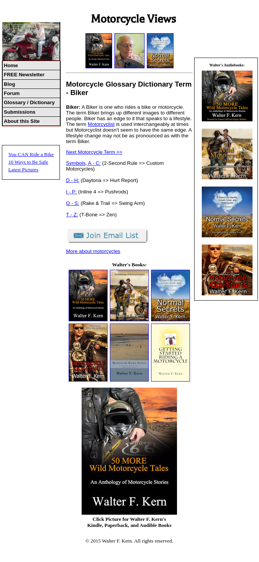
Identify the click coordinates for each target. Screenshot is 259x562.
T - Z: (72, 214)
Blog (9, 84)
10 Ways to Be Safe (28, 162)
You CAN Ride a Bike (31, 154)
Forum (11, 93)
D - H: (72, 180)
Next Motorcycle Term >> (94, 152)
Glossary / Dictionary (29, 102)
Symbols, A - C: (83, 163)
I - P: (71, 192)
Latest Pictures (23, 169)
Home (11, 65)
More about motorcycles (93, 251)
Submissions (19, 112)
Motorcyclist (101, 124)
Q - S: (72, 203)
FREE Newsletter (24, 74)
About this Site (22, 121)
